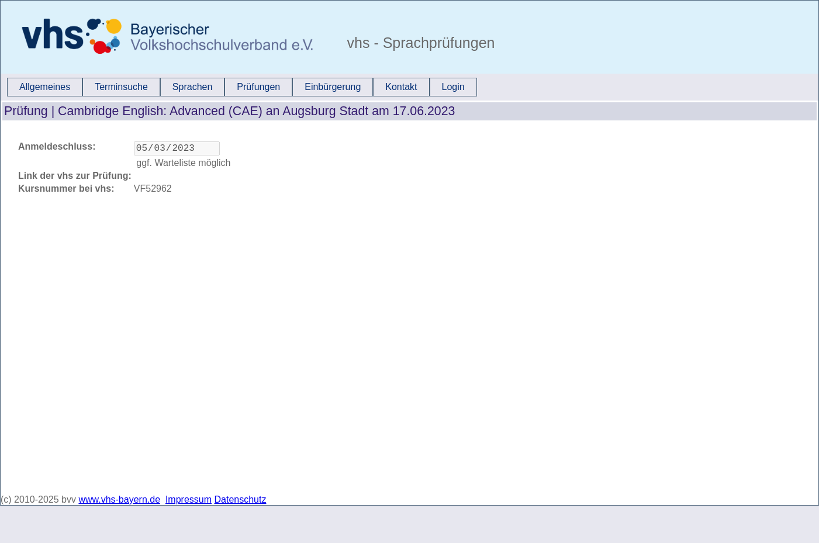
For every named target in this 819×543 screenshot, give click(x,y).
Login (453, 87)
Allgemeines (44, 87)
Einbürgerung (333, 87)
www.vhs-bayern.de (119, 499)
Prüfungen (258, 87)
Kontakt (401, 87)
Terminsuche (121, 87)
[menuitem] (44, 87)
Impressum (188, 499)
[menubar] (242, 87)
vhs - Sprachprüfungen (419, 42)
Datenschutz (241, 499)
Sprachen (192, 87)
